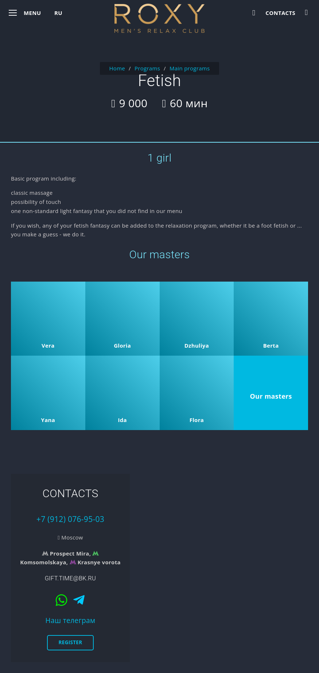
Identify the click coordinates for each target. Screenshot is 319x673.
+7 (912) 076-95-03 (70, 519)
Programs (147, 68)
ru (58, 12)
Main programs (190, 68)
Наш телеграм (71, 620)
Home (117, 68)
